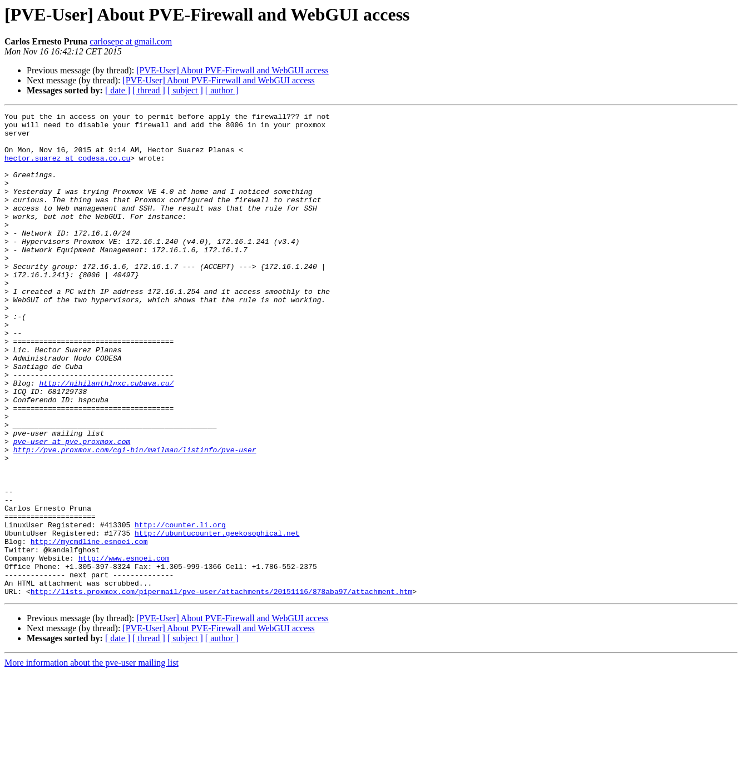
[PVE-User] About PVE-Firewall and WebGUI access (232, 70)
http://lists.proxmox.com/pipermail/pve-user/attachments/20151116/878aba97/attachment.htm (221, 688)
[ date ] (117, 90)
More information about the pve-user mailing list (91, 759)
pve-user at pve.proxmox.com (72, 508)
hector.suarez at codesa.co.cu (67, 168)
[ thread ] (148, 90)
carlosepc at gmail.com (131, 41)
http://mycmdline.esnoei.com (89, 628)
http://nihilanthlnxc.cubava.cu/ (106, 438)
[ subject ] (185, 90)
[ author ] (222, 90)
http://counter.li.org (180, 608)
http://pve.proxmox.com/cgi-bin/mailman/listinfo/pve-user (134, 518)
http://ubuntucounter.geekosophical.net (217, 618)
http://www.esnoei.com (124, 648)
